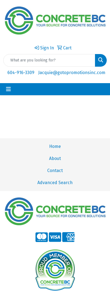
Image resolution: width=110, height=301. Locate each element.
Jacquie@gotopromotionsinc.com (71, 72)
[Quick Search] (49, 60)
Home (55, 146)
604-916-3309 (20, 72)
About (55, 158)
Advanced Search (55, 182)
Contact (55, 170)
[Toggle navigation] (8, 89)
